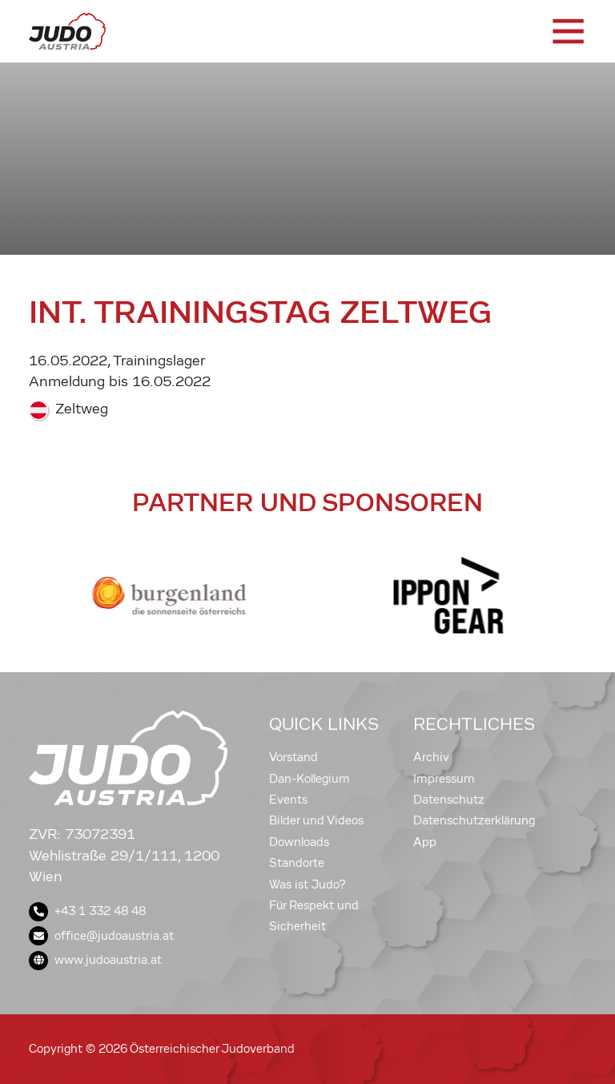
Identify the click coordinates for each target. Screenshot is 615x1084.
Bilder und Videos (316, 820)
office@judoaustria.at (101, 936)
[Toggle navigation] (567, 31)
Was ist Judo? (307, 884)
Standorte (296, 863)
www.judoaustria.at (95, 960)
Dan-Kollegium (309, 779)
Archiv (431, 757)
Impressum (444, 779)
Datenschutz (448, 799)
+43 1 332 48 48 (87, 911)
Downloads (299, 842)
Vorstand (293, 757)
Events (288, 799)
